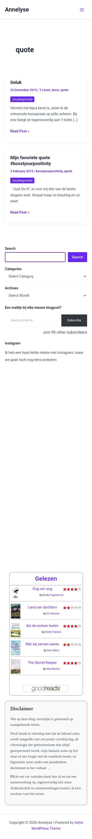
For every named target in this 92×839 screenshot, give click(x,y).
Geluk (16, 82)
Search (10, 248)
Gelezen (46, 578)
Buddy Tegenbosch (53, 595)
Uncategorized (22, 99)
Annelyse (17, 9)
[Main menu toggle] (82, 10)
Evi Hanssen (53, 613)
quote (64, 90)
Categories (13, 269)
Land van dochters (42, 607)
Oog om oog (42, 589)
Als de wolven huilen (42, 625)
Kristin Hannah (53, 632)
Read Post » (19, 130)
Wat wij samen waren (42, 644)
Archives (11, 288)
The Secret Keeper (42, 662)
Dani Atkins (53, 650)
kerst (55, 90)
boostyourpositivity (49, 171)
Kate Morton (53, 669)
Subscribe (74, 320)
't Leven (45, 90)
